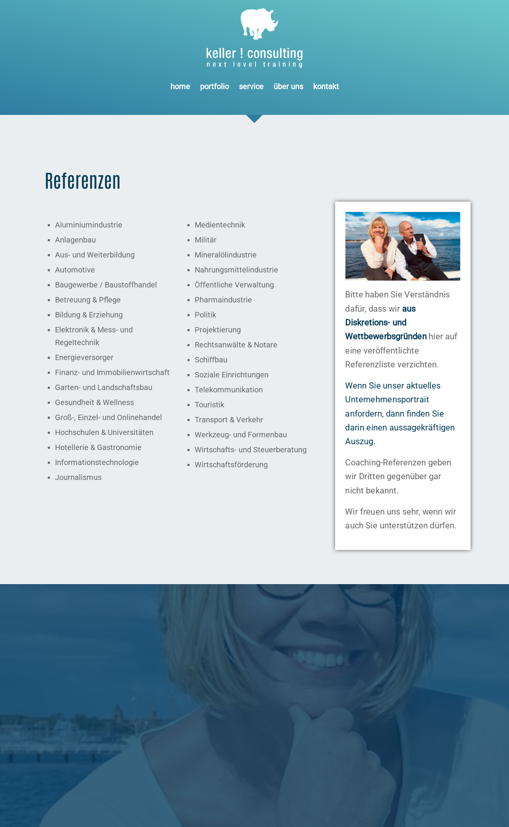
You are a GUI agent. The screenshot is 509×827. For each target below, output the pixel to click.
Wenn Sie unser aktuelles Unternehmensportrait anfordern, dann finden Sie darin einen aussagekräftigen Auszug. (400, 413)
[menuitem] (180, 86)
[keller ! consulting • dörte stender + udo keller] (402, 246)
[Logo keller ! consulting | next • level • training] (254, 38)
